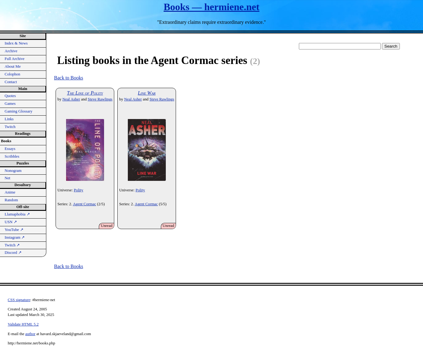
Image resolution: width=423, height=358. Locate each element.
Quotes (10, 96)
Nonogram (13, 170)
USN (11, 222)
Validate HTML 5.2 (23, 324)
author (30, 334)
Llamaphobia (17, 214)
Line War (146, 93)
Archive (11, 51)
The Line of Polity (85, 93)
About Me (13, 66)
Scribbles (12, 156)
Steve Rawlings (100, 99)
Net (7, 178)
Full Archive (14, 59)
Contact (11, 82)
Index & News (16, 43)
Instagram (15, 237)
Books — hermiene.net (211, 6)
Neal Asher (71, 99)
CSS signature (19, 300)
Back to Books (68, 77)
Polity (78, 190)
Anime (10, 192)
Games (10, 103)
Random (11, 200)
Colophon (12, 74)
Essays (10, 149)
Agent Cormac (84, 204)
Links (9, 119)
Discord (13, 252)
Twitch (10, 127)
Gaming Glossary (18, 111)
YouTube (14, 230)
